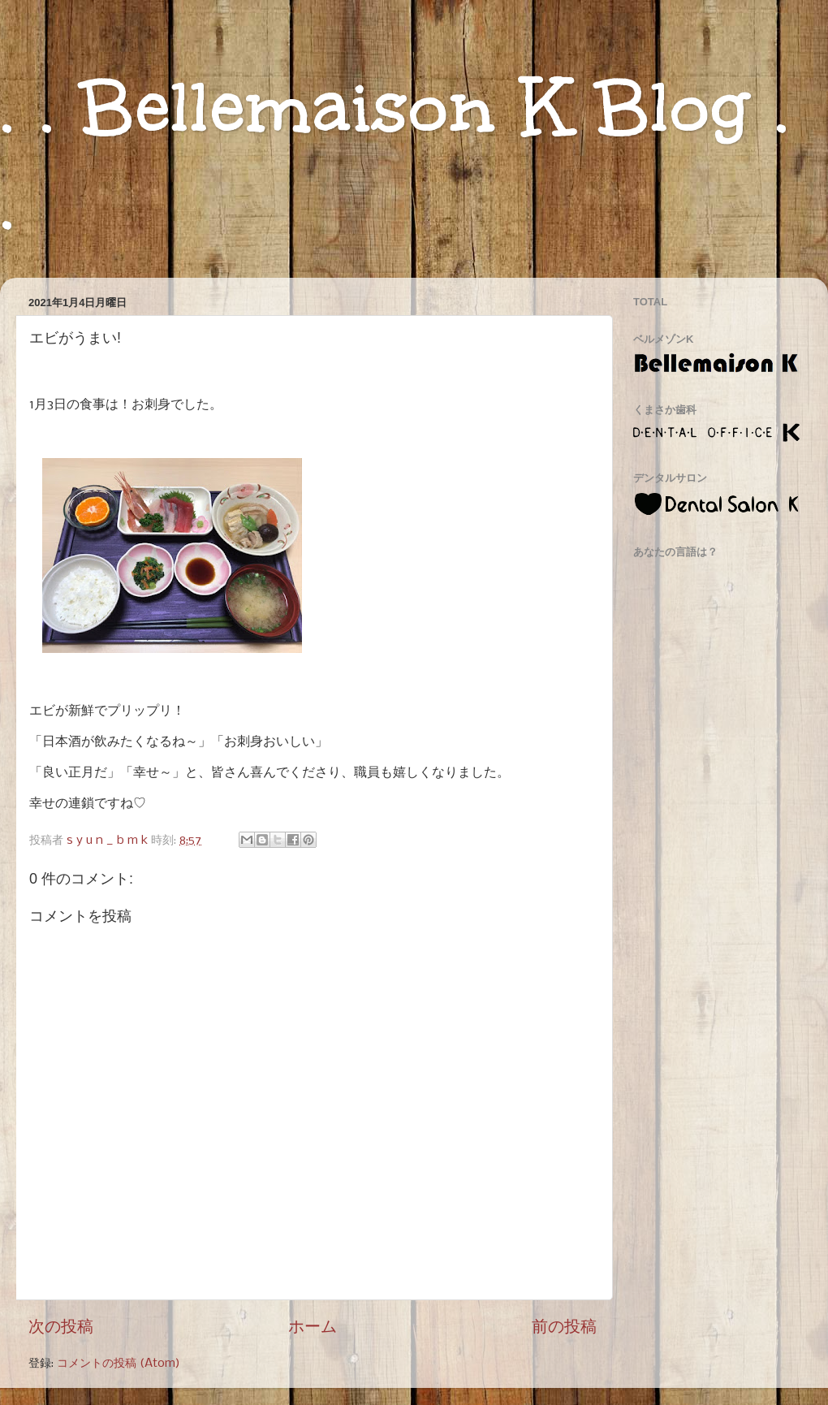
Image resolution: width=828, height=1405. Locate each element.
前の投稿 (564, 1327)
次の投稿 (60, 1327)
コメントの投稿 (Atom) (118, 1363)
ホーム (312, 1327)
